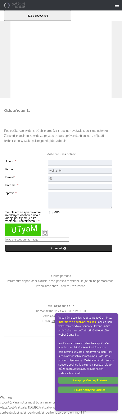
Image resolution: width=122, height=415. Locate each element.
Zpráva (10, 193)
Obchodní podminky (17, 110)
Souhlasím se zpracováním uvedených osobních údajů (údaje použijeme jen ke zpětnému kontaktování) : (23, 216)
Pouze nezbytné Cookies (89, 390)
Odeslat (58, 248)
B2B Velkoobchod (37, 15)
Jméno (10, 161)
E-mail (10, 177)
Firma (9, 169)
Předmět (11, 185)
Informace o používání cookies (77, 321)
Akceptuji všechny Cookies (90, 380)
